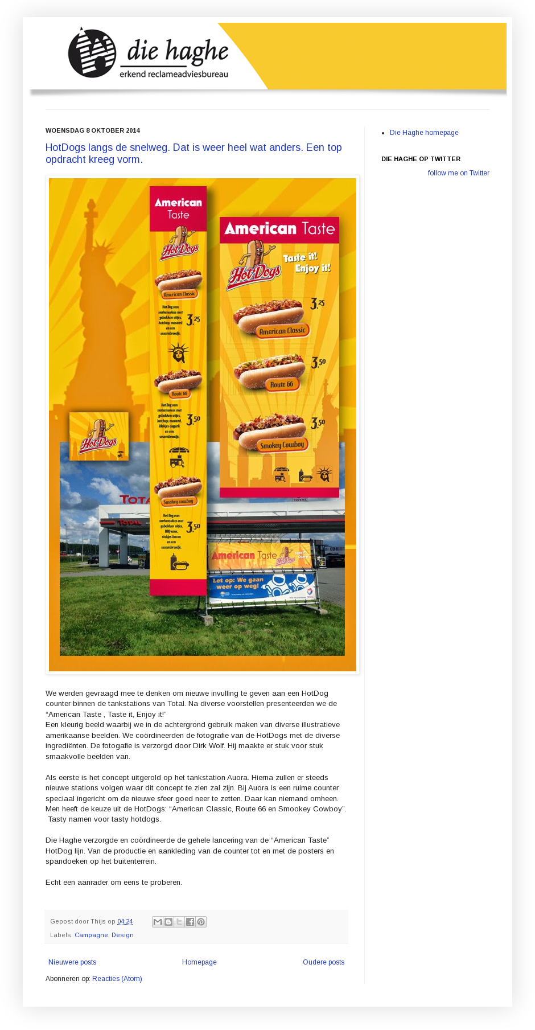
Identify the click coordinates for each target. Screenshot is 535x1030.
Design (123, 934)
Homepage (199, 962)
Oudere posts (323, 962)
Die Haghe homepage (424, 133)
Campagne (91, 934)
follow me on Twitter (458, 173)
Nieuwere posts (72, 962)
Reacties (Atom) (117, 979)
